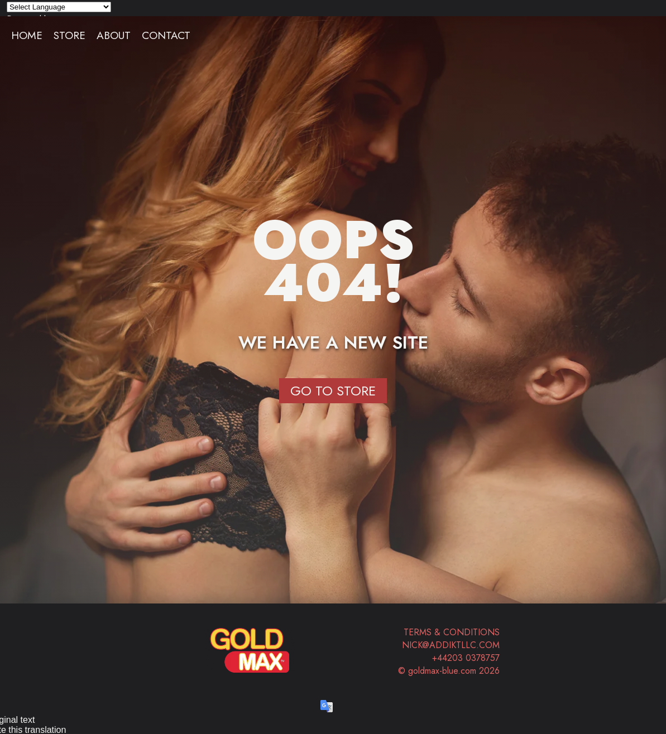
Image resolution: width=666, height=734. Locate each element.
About (114, 35)
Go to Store (333, 390)
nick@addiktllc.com (451, 645)
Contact (166, 35)
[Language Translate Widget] (59, 7)
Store (69, 35)
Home (26, 35)
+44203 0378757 (466, 657)
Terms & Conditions (452, 632)
